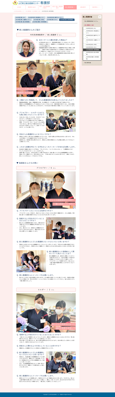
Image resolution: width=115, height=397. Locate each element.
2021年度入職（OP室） (91, 44)
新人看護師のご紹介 (89, 25)
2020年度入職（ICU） (91, 28)
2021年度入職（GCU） (91, 47)
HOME (19, 7)
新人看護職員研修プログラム (91, 21)
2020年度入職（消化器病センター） (93, 31)
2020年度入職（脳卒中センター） (93, 36)
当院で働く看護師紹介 (57, 7)
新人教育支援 (88, 62)
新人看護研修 (70, 7)
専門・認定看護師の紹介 (44, 7)
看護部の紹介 (32, 7)
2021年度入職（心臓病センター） (93, 40)
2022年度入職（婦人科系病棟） (92, 53)
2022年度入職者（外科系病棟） (92, 57)
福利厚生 (95, 7)
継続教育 (83, 7)
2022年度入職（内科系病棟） (93, 49)
